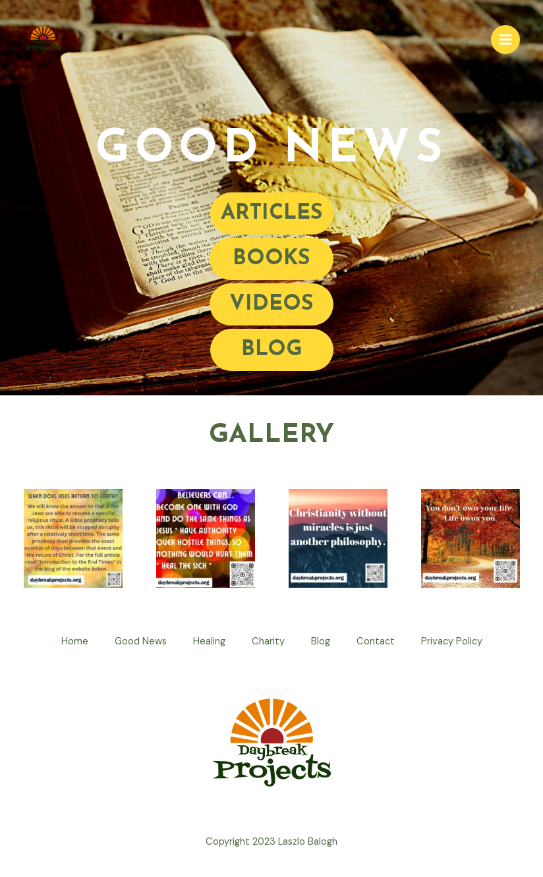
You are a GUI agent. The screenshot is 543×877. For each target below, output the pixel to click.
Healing (209, 641)
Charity (268, 641)
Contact (376, 641)
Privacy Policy (451, 641)
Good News (141, 641)
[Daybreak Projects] (43, 39)
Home (74, 641)
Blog (320, 641)
